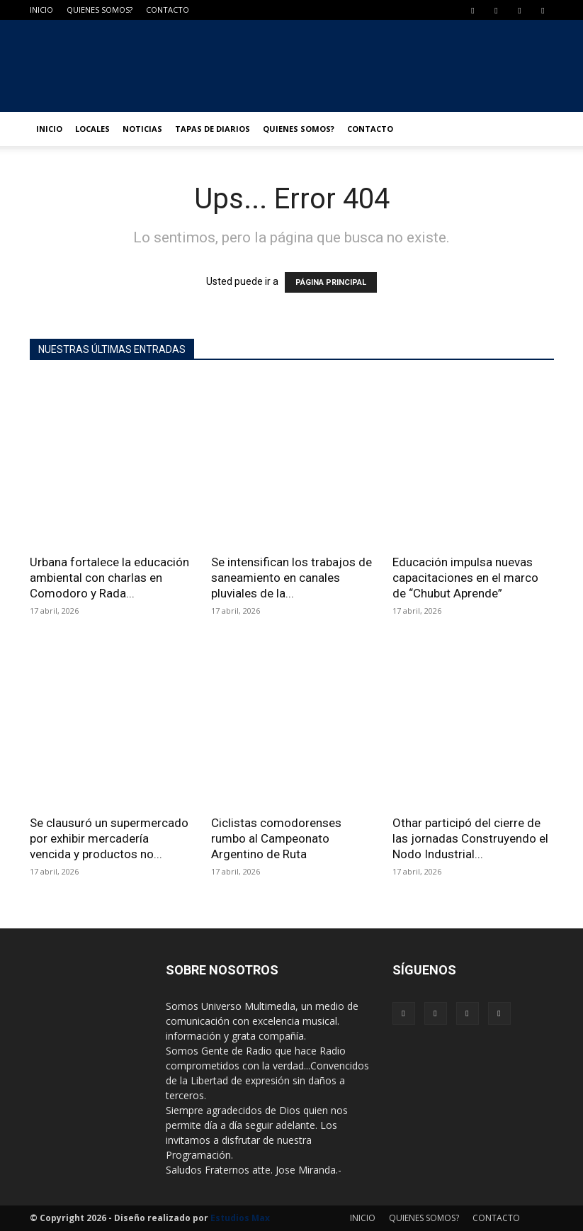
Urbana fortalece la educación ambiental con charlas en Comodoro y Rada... (109, 577)
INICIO (41, 9)
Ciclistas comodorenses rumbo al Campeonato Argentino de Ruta (276, 838)
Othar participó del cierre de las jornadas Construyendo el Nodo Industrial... (470, 838)
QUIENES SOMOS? (99, 9)
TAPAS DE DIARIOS (212, 128)
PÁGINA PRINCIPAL (330, 282)
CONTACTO (167, 9)
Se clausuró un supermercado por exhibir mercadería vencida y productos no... (109, 838)
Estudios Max (240, 1218)
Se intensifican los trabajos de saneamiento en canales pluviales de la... (291, 577)
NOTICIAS (142, 128)
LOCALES (92, 128)
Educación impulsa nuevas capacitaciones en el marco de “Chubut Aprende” (465, 577)
